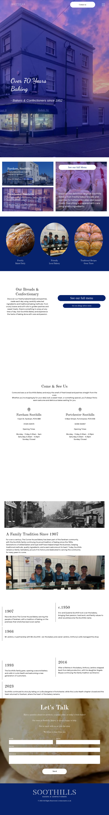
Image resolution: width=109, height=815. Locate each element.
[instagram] (54, 806)
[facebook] (50, 806)
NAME (11, 739)
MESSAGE (12, 754)
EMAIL (58, 739)
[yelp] (58, 806)
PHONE (11, 746)
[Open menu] (103, 4)
